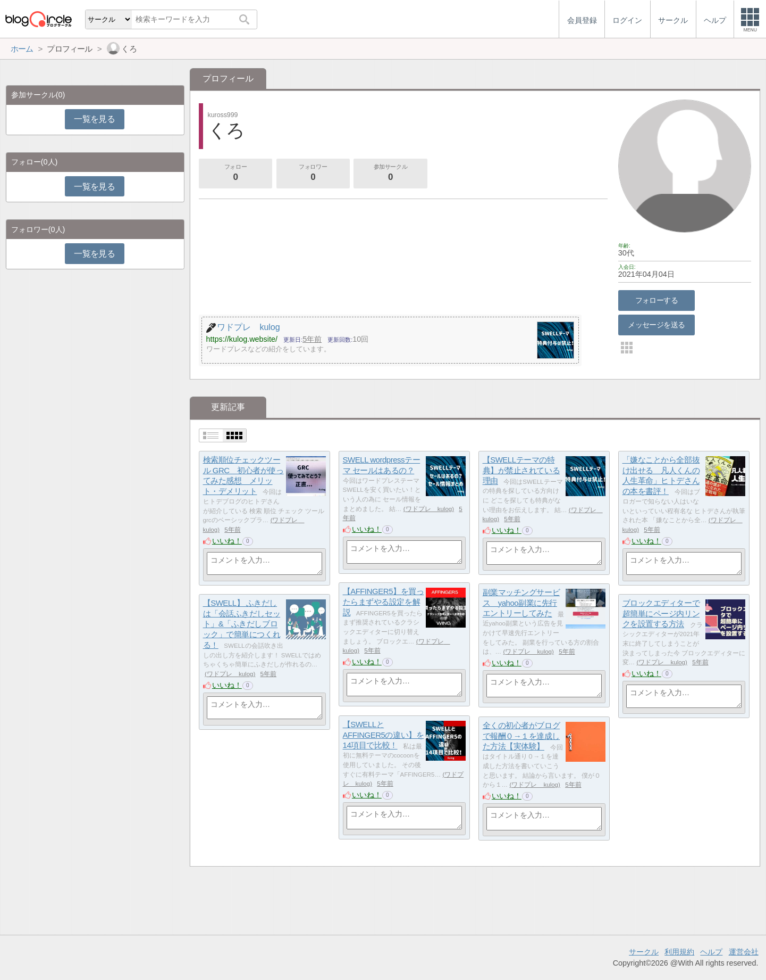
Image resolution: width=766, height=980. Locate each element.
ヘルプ (711, 952)
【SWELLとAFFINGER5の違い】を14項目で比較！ (383, 735)
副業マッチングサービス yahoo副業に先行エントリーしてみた (521, 602)
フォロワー (313, 173)
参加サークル (391, 173)
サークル (644, 952)
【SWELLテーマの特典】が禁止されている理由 (521, 470)
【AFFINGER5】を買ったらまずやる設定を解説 (383, 601)
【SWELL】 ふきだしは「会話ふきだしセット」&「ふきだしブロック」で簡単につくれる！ (242, 623)
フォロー (235, 173)
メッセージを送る (656, 324)
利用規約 (679, 952)
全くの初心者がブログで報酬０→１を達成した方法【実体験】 (521, 736)
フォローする (656, 300)
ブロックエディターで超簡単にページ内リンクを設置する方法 (661, 613)
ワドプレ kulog (429, 509)
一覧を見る (94, 118)
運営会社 (744, 952)
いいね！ (227, 541)
